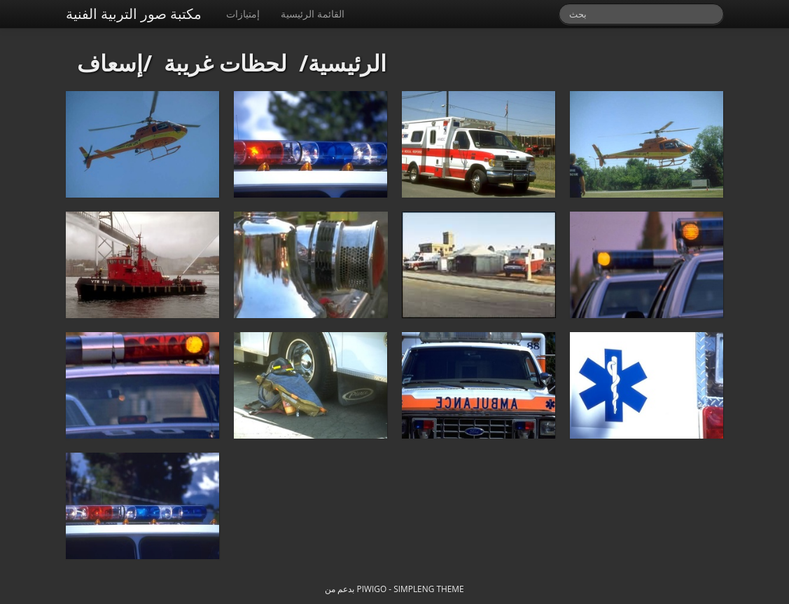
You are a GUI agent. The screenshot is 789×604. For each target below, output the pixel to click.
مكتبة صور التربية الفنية (134, 13)
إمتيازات (243, 13)
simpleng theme (428, 588)
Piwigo (372, 588)
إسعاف (110, 63)
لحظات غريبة (225, 63)
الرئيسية (347, 63)
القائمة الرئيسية (312, 13)
